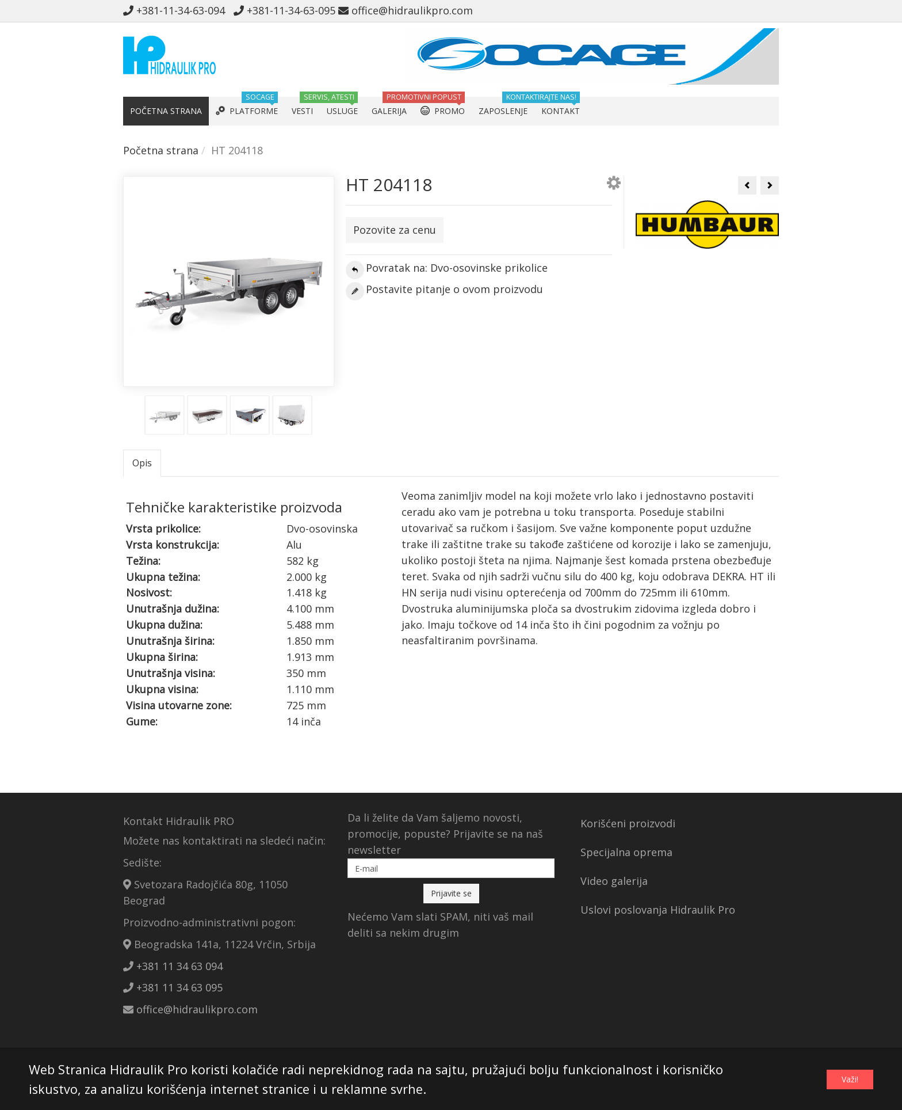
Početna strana (160, 150)
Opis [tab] (142, 463)
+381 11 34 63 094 (179, 966)
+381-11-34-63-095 (284, 10)
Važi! (850, 1079)
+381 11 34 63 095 (179, 987)
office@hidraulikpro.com (405, 10)
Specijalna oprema (626, 852)
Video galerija (614, 881)
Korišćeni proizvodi (627, 823)
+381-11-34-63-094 (177, 10)
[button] (614, 185)
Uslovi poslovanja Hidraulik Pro (657, 910)
